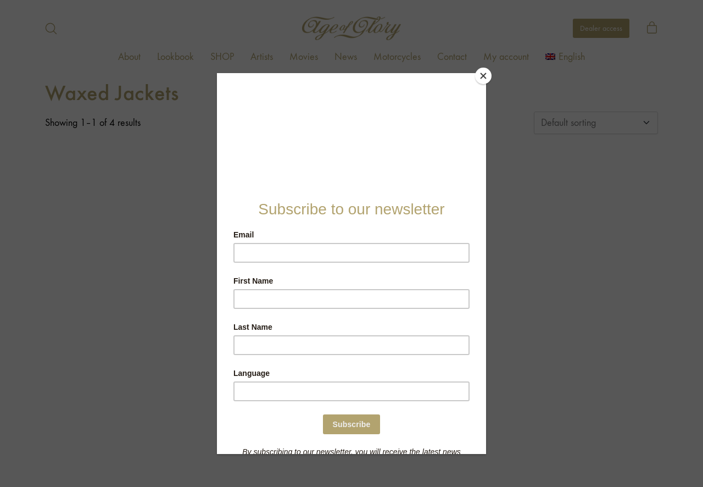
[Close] (483, 76)
